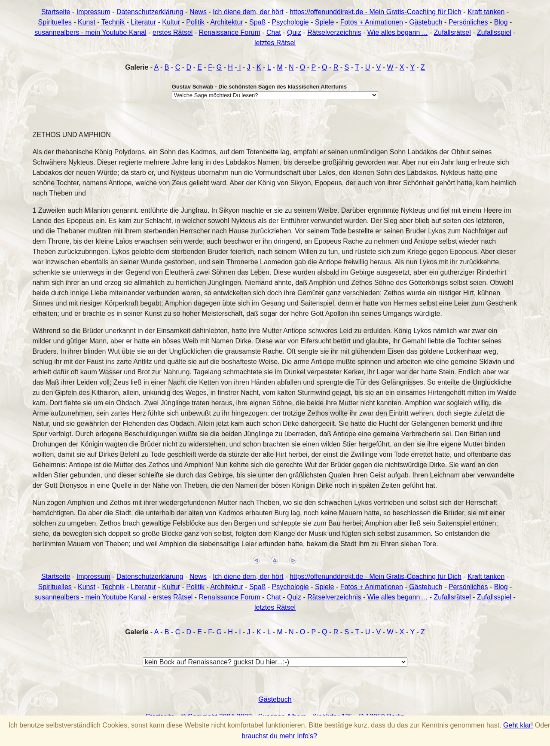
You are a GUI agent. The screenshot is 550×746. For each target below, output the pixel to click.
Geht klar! (518, 725)
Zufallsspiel (494, 32)
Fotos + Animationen (371, 22)
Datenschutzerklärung (149, 11)
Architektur (226, 22)
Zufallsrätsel (452, 32)
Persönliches (468, 22)
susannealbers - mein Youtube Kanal (90, 32)
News (198, 11)
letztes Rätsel (275, 42)
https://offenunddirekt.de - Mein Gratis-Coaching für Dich (375, 11)
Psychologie (290, 22)
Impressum (93, 11)
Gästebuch (425, 22)
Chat (273, 32)
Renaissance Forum (229, 32)
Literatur (143, 22)
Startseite (55, 11)
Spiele (324, 22)
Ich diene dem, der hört (248, 11)
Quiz (294, 32)
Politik (195, 22)
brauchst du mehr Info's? (279, 736)
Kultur (171, 22)
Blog (501, 22)
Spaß (257, 22)
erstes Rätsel (172, 32)
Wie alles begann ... (397, 32)
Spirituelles (55, 22)
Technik (113, 22)
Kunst (86, 22)
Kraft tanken (486, 11)
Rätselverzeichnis (334, 32)
